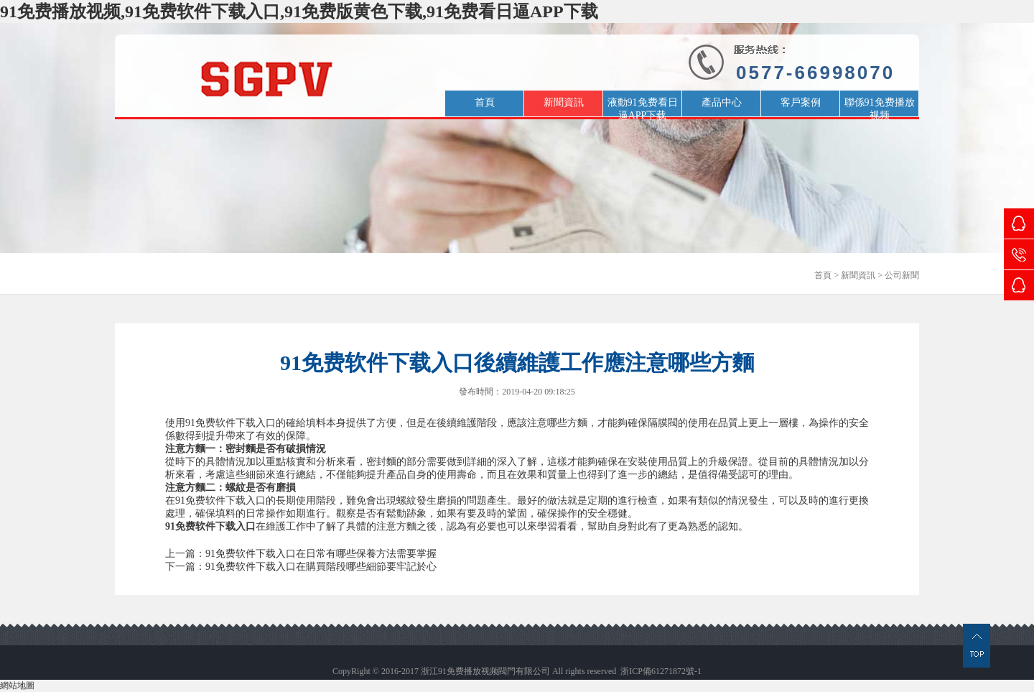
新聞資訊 (858, 275)
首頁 (823, 275)
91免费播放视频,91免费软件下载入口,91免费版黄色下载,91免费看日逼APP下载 (299, 11)
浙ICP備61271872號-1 (661, 671)
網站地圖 (17, 686)
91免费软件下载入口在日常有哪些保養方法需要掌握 (321, 553)
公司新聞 (902, 275)
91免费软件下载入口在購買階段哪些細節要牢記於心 (321, 566)
